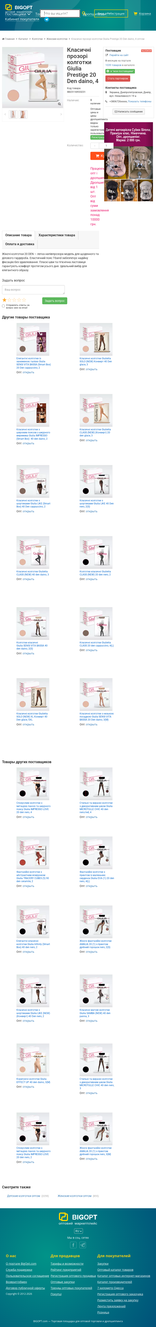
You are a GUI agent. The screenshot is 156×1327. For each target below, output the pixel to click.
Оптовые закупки (63, 1282)
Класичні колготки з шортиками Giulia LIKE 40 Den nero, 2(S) (97, 503)
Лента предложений (111, 1306)
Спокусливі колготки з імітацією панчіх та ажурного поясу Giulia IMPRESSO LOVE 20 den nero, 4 (33, 808)
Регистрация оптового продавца (73, 1276)
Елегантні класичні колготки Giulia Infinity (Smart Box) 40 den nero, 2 (33, 944)
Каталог (23, 39)
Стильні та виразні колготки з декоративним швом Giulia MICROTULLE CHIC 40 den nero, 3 (97, 1084)
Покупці (56, 1294)
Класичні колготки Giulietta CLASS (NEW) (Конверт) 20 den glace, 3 (95, 432)
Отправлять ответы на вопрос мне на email (15, 306)
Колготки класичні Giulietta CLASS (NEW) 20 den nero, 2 (95, 573)
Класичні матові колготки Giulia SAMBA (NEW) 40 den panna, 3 (95, 1013)
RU (78, 1231)
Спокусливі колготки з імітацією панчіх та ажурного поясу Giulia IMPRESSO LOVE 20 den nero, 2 (33, 1153)
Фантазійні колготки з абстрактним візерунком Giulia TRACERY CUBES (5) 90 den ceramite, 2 (32, 877)
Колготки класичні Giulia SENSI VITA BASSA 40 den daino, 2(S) (32, 645)
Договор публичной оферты (25, 1288)
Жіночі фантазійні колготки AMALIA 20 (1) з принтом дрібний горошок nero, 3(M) (96, 1151)
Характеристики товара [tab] (57, 235)
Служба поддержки (19, 1270)
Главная (8, 39)
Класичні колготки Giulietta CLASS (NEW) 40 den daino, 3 (32, 573)
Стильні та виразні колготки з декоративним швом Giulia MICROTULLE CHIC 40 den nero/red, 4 (96, 808)
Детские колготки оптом (23, 1196)
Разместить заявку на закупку (117, 1300)
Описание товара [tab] (18, 235)
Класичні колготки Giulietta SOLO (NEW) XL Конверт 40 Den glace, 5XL (32, 716)
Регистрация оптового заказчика (120, 1294)
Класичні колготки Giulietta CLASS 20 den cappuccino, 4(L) (97, 644)
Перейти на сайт (119, 55)
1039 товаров (113, 65)
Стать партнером (118, 78)
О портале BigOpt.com (21, 1264)
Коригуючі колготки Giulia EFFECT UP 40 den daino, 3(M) (33, 1080)
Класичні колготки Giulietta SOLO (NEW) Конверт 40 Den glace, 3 (96, 361)
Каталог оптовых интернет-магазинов (123, 1276)
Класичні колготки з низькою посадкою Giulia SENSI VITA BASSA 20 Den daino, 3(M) (97, 716)
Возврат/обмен (16, 1282)
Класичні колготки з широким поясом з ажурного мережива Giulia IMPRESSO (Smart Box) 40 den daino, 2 (33, 434)
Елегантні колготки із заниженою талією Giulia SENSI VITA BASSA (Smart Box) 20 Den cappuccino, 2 (33, 363)
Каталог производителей (114, 1282)
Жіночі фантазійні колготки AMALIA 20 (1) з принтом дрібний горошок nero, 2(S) (96, 944)
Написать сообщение (129, 111)
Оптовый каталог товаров (115, 1270)
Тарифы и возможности (67, 1264)
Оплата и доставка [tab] (19, 244)
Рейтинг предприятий (66, 1270)
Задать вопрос (55, 300)
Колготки (37, 39)
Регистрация (99, 137)
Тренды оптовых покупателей (71, 1288)
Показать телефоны (139, 101)
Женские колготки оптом (74, 1196)
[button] (108, 161)
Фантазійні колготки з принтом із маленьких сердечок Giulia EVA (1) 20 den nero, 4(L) (97, 877)
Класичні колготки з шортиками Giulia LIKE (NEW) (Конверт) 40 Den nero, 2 (33, 1013)
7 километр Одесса (110, 1288)
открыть (28, 372)
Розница (103, 1312)
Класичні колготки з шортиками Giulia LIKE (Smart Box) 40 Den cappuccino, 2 (33, 503)
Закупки (102, 1264)
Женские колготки (57, 39)
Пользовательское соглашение (27, 1276)
